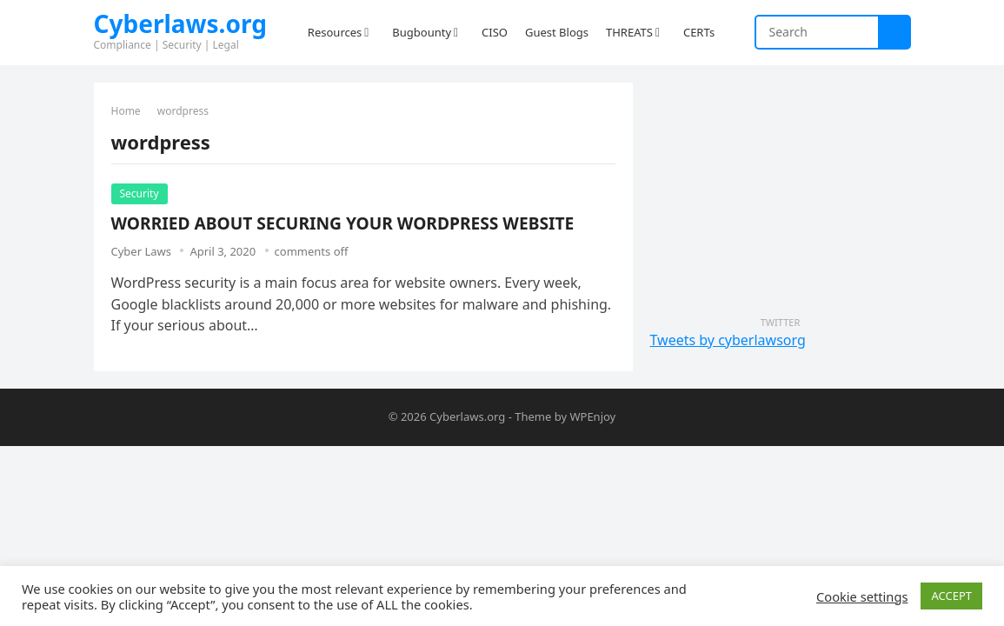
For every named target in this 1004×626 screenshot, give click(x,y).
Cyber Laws (141, 251)
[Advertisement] (780, 191)
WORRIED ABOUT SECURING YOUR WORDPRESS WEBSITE (343, 223)
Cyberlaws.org (180, 23)
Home (126, 110)
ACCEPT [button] (951, 595)
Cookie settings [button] (862, 596)
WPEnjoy (592, 416)
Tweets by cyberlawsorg (728, 340)
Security (139, 193)
